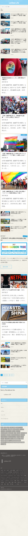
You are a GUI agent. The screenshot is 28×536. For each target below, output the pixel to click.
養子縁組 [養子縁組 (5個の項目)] (22, 442)
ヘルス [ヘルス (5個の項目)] (22, 436)
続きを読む (5, 266)
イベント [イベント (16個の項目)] (3, 431)
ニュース (3, 415)
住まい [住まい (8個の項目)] (18, 438)
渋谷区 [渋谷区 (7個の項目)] (9, 442)
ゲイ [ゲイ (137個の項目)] (15, 433)
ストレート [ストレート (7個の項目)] (3, 434)
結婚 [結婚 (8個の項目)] (12, 442)
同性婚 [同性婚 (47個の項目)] (2, 440)
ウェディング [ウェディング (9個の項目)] (8, 431)
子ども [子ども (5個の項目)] (10, 440)
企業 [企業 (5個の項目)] (15, 438)
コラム (2, 411)
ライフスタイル (4, 418)
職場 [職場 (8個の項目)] (18, 442)
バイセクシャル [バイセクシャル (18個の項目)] (4, 436)
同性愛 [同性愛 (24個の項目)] (6, 440)
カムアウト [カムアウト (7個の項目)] (11, 433)
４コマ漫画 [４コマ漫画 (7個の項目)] (3, 444)
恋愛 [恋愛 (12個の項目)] (16, 440)
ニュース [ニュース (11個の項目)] (22, 434)
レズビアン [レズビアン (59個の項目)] (7, 438)
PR (1, 403)
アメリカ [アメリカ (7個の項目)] (22, 429)
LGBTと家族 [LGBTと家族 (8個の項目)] (12, 427)
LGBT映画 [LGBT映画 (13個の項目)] (10, 429)
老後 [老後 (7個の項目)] (15, 442)
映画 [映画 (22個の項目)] (19, 440)
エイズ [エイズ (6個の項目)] (13, 431)
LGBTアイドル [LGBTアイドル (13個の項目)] (19, 427)
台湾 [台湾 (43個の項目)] (22, 438)
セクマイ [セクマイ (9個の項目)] (8, 434)
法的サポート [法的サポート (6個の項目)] (3, 442)
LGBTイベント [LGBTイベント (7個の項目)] (4, 429)
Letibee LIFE (7, 394)
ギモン (2, 407)
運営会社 (2, 487)
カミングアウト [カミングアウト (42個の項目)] (4, 433)
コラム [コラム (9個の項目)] (18, 433)
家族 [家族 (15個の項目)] (13, 440)
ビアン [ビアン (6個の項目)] (18, 436)
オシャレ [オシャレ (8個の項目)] (18, 431)
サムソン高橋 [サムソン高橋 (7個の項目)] (23, 433)
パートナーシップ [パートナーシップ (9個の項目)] (12, 436)
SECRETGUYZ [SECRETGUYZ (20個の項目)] (16, 429)
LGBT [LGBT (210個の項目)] (8, 427)
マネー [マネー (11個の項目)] (2, 438)
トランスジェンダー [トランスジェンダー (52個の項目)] (15, 434)
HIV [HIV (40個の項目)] (5, 427)
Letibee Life (14, 3)
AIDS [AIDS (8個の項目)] (2, 427)
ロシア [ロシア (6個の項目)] (12, 438)
